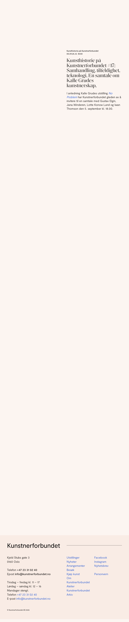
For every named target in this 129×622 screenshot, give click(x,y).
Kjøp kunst (73, 576)
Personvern (101, 576)
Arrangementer (76, 568)
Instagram (100, 564)
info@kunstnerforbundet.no (33, 576)
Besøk (70, 572)
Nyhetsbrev (101, 568)
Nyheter (71, 564)
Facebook (100, 560)
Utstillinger (73, 560)
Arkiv (70, 597)
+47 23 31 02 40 (27, 572)
